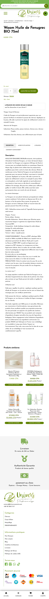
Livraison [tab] (37, 145)
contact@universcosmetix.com (13, 504)
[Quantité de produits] (10, 91)
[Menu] (5, 13)
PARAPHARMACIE (11, 525)
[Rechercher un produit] (24, 6)
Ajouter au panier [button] (13, 384)
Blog (6, 541)
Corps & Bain (9, 519)
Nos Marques (9, 536)
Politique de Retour (11, 551)
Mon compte (9, 539)
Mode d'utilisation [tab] (24, 145)
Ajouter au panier (28, 91)
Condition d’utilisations (12, 545)
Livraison (24, 449)
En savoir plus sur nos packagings (15, 254)
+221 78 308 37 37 (9, 506)
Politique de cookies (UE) (12, 553)
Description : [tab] (10, 145)
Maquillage (8, 522)
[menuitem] (5, 13)
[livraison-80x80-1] (24, 441)
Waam (11, 96)
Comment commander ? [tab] (13, 149)
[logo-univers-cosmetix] (24, 13)
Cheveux (7, 516)
